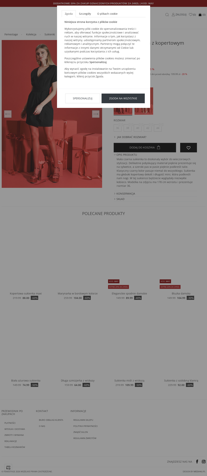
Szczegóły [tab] (85, 13)
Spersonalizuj (82, 98)
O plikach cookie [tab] (107, 13)
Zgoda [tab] (69, 13)
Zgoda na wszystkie (123, 98)
